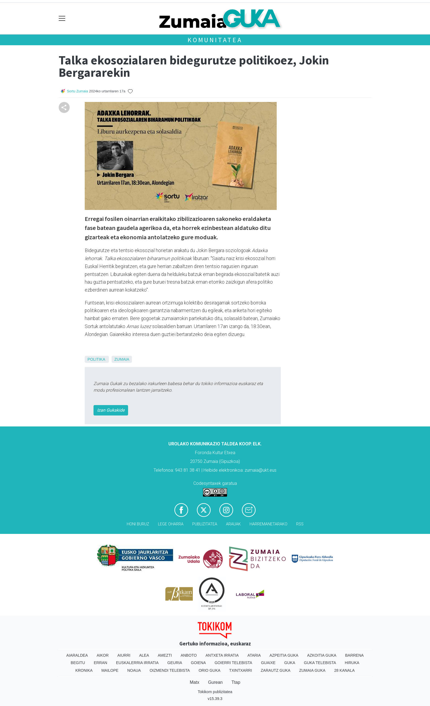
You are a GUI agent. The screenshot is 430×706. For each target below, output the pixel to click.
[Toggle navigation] (62, 18)
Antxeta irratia (222, 655)
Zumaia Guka (312, 670)
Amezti (165, 655)
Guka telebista (320, 663)
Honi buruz (138, 524)
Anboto (189, 655)
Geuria (174, 663)
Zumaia (121, 359)
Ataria (254, 655)
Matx (194, 682)
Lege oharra (170, 524)
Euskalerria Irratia (137, 663)
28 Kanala (344, 670)
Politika (96, 359)
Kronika (84, 670)
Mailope (109, 670)
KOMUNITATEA (215, 40)
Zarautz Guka (275, 670)
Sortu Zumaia (77, 91)
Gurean (215, 682)
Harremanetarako (268, 524)
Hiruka (352, 663)
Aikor (103, 655)
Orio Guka (209, 670)
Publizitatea (204, 524)
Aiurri (123, 655)
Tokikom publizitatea (215, 692)
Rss (300, 524)
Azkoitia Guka (321, 655)
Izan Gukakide (111, 410)
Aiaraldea (77, 655)
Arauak (233, 524)
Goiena (198, 663)
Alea (144, 655)
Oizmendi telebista (170, 670)
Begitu (78, 663)
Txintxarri (240, 670)
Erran (100, 663)
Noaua (134, 670)
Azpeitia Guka (284, 655)
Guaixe (268, 663)
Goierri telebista (233, 663)
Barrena (354, 655)
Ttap (235, 682)
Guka (289, 663)
